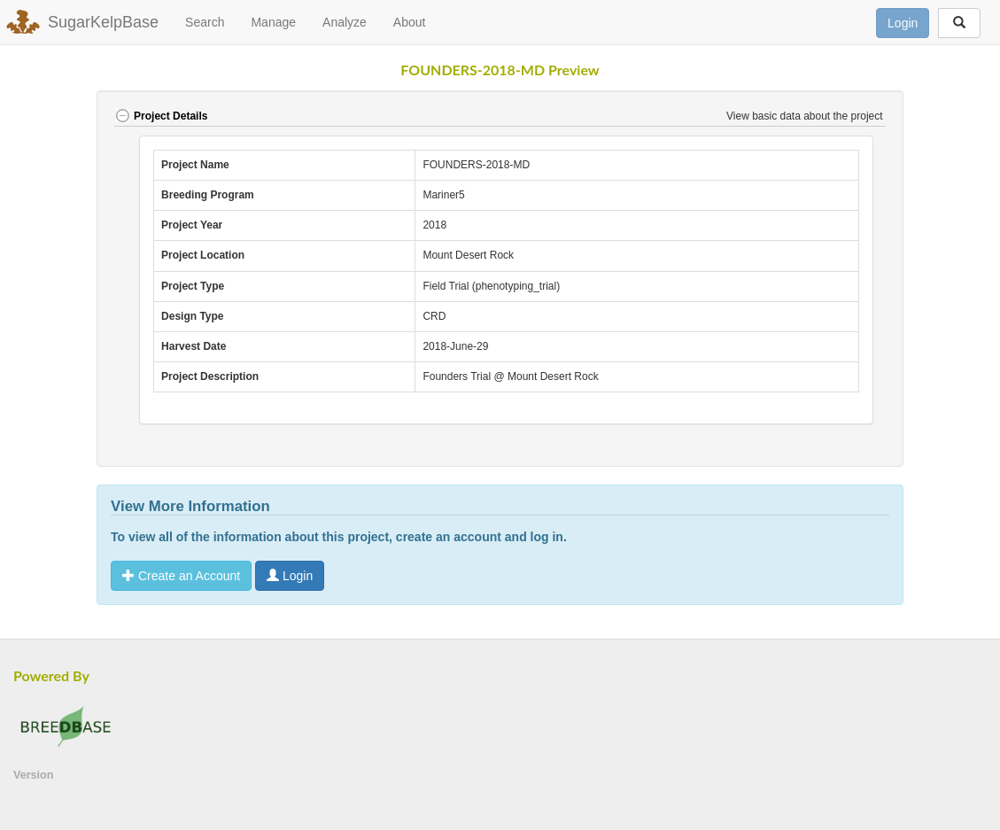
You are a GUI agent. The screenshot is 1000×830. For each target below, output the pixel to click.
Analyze (344, 22)
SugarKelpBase (103, 22)
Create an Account (181, 576)
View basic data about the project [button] (806, 116)
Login (903, 23)
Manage (273, 22)
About (409, 22)
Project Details (160, 116)
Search (204, 22)
